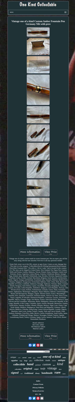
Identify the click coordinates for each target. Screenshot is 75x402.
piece (30, 360)
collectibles (18, 369)
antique (61, 360)
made (47, 360)
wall (21, 373)
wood (29, 357)
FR (40, 394)
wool (39, 357)
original (27, 368)
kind (60, 364)
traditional (28, 373)
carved (24, 357)
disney (37, 373)
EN (36, 394)
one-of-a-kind (52, 356)
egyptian (14, 360)
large (25, 360)
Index (38, 381)
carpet (36, 369)
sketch (63, 373)
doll (54, 365)
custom (47, 364)
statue (54, 360)
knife (42, 368)
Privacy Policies (38, 388)
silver (60, 369)
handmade (47, 373)
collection (38, 360)
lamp (21, 360)
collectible (19, 364)
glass (34, 357)
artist (64, 357)
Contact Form (38, 384)
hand (30, 364)
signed (14, 372)
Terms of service (38, 391)
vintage (52, 368)
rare (57, 372)
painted (38, 365)
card (19, 357)
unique (13, 357)
